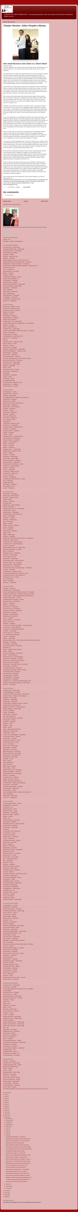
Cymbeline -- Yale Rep (8, 410)
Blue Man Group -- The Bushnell (10, 918)
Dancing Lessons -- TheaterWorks (11, 512)
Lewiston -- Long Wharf (8, 432)
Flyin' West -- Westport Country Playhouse (13, 241)
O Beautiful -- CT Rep (8, 758)
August (8, 1126)
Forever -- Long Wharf (8, 527)
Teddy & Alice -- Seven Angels (10, 868)
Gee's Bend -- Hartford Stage (10, 1009)
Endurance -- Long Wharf (9, 517)
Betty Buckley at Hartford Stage (10, 1066)
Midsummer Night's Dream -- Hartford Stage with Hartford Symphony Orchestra (21, 640)
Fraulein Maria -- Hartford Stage (10, 827)
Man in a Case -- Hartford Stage (10, 745)
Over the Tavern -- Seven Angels (10, 857)
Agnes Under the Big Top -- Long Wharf (12, 909)
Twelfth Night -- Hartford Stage (10, 795)
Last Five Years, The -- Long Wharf (11, 632)
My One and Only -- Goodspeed (10, 949)
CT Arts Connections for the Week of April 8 (16, 1167)
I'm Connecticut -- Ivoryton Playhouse (11, 627)
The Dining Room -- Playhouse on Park (12, 571)
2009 (6, 1196)
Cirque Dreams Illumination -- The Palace (12, 998)
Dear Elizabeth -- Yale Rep (9, 719)
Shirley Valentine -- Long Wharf (10, 959)
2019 (6, 1104)
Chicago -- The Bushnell (8, 712)
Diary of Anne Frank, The (9, 267)
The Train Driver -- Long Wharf (10, 971)
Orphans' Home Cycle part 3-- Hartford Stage (13, 1025)
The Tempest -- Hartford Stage (10, 884)
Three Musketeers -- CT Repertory (11, 677)
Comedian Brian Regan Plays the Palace (15, 1151)
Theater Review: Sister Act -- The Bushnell (15, 1153)
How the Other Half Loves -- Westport (12, 1077)
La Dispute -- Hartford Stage (9, 630)
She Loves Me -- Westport (9, 1033)
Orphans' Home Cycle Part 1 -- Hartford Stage (13, 1022)
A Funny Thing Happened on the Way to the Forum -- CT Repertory (18, 592)
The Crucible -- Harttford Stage (10, 875)
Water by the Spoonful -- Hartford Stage (12, 899)
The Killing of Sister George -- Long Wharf (13, 786)
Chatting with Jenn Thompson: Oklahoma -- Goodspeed (16, 263)
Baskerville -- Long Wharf (9, 258)
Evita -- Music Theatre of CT (9, 416)
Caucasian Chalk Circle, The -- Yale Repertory (13, 508)
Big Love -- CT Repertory (9, 603)
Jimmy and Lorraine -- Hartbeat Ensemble (13, 427)
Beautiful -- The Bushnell (9, 312)
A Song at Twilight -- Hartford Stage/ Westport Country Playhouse (18, 595)
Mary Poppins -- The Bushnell (10, 749)
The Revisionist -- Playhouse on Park (11, 299)
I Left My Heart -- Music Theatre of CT (12, 831)
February (8, 1186)
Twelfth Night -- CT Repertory (10, 484)
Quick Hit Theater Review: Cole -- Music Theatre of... (18, 1140)
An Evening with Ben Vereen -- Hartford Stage (13, 910)
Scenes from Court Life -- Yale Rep (11, 369)
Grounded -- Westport (8, 275)
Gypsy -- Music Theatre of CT (10, 327)
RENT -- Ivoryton (7, 367)
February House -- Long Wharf (10, 825)
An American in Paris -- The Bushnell (11, 310)
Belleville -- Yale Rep (8, 816)
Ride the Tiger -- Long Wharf (9, 766)
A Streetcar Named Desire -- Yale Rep (12, 597)
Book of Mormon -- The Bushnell (10, 606)
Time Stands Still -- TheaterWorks (11, 679)
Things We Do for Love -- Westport (11, 577)
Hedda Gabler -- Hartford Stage (10, 731)
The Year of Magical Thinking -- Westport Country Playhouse (17, 792)
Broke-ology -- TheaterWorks (10, 922)
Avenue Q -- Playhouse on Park (10, 256)
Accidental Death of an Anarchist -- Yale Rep (13, 599)
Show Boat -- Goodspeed (9, 864)
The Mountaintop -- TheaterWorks (11, 788)
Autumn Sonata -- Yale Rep (9, 914)
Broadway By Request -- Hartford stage (12, 996)
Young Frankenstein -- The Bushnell (11, 1055)
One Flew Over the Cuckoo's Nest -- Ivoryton (13, 953)
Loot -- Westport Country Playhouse (11, 634)
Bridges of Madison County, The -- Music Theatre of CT (16, 260)
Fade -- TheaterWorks (8, 269)
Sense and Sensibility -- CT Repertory (12, 460)
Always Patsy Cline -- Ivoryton (10, 808)
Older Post (44, 201)
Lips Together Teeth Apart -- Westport (11, 840)
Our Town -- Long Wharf (8, 545)
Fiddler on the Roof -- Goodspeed (11, 525)
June (7, 1130)
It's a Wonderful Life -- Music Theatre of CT (13, 336)
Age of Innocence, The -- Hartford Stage (12, 250)
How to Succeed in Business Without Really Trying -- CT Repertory (18, 330)
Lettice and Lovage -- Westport (10, 282)
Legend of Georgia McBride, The (10, 278)
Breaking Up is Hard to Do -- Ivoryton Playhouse (14, 706)
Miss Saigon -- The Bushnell (9, 642)
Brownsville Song (7, 503)
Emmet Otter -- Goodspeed (9, 1005)
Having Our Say (6, 421)
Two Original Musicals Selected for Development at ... (18, 1179)
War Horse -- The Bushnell (9, 684)
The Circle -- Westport (8, 871)
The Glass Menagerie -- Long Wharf (11, 1085)
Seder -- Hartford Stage (8, 293)
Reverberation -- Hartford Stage (10, 558)
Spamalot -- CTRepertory (9, 467)
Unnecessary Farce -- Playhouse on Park (12, 382)
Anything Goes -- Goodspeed (10, 399)
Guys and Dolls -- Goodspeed (10, 530)
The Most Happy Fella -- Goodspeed (11, 671)
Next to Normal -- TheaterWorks (10, 354)
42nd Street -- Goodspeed (9, 1061)
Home (26, 201)
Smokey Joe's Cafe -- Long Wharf (11, 662)
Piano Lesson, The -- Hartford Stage (11, 362)
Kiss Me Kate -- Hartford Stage (10, 540)
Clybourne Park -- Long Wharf (10, 714)
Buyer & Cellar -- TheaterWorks (10, 404)
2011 (6, 1192)
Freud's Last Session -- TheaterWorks (12, 619)
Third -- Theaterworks (8, 480)
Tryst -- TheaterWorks (8, 793)
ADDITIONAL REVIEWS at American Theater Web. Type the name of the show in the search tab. (25, 1088)
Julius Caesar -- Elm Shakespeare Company (13, 629)
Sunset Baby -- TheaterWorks (10, 375)
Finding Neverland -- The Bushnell (11, 271)
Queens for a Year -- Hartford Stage (11, 364)
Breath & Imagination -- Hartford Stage (12, 708)
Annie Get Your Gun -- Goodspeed (11, 992)
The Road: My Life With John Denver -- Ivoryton (14, 478)
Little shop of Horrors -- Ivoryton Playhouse (13, 436)
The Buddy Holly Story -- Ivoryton (11, 964)
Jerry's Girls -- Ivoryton (8, 1012)
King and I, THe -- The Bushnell (10, 338)
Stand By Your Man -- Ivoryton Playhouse (12, 564)
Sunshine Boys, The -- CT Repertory (11, 565)
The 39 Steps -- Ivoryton (8, 378)
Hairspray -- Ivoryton (8, 725)
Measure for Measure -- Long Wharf (11, 440)
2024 (6, 1096)
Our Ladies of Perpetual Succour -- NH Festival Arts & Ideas (17, 358)
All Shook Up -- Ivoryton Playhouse (11, 495)
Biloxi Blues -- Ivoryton (8, 314)
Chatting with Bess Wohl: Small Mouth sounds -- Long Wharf (17, 262)
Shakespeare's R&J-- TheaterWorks (11, 1031)
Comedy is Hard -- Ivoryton (9, 510)
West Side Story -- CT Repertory (10, 384)
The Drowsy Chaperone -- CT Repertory (12, 667)
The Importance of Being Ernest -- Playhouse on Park (15, 573)
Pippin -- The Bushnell (8, 551)
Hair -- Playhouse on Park (9, 419)
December (8, 1118)
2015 (6, 1112)
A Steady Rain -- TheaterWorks (10, 907)
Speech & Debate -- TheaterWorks (11, 1081)
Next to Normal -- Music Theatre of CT (12, 755)
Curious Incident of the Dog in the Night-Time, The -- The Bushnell (18, 323)
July (7, 1128)
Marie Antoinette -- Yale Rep (9, 747)
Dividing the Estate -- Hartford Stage (11, 1072)
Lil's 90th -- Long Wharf (8, 1014)
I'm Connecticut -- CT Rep (9, 832)
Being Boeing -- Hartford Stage (10, 812)
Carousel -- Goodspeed (8, 710)
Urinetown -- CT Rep (8, 975)
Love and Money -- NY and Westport (11, 438)
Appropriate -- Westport (8, 254)
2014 (6, 1115)
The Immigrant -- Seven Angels (10, 784)
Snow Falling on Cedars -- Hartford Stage (12, 960)
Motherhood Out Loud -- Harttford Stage (12, 1018)
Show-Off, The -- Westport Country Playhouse (13, 660)
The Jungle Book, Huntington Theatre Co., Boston (14, 669)
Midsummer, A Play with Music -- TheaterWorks (14, 349)
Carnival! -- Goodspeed (8, 923)
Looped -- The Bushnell (8, 743)
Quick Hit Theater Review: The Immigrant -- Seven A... (18, 1159)
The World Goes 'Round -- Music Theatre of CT (14, 575)
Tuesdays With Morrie (8, 482)
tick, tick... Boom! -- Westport (9, 1087)
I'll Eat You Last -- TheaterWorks (10, 425)
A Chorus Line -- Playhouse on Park (11, 308)
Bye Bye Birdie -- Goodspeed (10, 315)
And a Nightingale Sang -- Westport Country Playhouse (16, 397)
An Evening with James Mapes (10, 252)
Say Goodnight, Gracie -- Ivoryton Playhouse (13, 560)
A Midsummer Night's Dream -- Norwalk (12, 1064)
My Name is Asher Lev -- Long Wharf (11, 853)
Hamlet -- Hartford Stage (9, 534)
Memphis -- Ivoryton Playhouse (10, 441)
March (7, 1184)
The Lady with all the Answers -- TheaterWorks (14, 1048)
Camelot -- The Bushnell (8, 506)
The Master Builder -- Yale (9, 1049)
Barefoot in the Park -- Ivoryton (10, 810)
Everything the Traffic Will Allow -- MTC (12, 933)
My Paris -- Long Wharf (8, 445)
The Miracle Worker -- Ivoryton (10, 1051)
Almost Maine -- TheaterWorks (10, 699)
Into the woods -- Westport (9, 834)
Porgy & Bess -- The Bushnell (10, 955)
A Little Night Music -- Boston (10, 391)
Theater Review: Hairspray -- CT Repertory (16, 1136)
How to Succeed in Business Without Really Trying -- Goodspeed (18, 944)
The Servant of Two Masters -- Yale (11, 1053)
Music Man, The (7, 647)
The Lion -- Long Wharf (8, 475)
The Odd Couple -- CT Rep (9, 790)
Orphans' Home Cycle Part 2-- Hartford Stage (13, 1023)
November (8, 1120)
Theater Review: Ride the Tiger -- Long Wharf (16, 1171)
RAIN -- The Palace (7, 764)
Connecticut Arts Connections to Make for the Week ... (18, 1175)
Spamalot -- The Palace (8, 962)
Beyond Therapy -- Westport (9, 916)
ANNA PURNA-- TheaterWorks (10, 493)
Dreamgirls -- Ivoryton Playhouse (10, 614)
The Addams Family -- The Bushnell (11, 870)
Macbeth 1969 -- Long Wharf (9, 842)
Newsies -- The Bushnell (8, 447)
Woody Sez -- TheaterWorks (9, 582)
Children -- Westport (7, 1068)
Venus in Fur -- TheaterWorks (10, 797)
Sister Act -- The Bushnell (9, 775)
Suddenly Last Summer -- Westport (11, 866)
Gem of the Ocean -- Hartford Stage (11, 936)
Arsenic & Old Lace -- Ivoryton (10, 912)
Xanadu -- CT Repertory (8, 488)
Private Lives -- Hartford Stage (10, 554)
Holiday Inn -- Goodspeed (9, 536)
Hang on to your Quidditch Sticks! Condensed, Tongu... (18, 1155)
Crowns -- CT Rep (7, 1070)
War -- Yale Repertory (8, 578)
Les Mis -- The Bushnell (8, 838)
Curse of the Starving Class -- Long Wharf (13, 718)
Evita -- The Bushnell (8, 521)
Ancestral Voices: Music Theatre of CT (12, 705)
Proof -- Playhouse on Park (9, 556)
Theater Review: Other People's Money (15, 1142)
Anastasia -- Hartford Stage (9, 395)
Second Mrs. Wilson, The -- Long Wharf (12, 562)
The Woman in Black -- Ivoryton (10, 892)
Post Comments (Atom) (14, 204)
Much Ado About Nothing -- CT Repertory (12, 645)
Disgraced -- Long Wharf (9, 414)
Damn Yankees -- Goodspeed (10, 612)
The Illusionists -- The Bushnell (10, 473)
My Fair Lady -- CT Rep (8, 851)
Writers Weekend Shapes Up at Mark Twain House (17, 1173)
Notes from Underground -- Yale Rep (11, 1079)
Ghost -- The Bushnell (8, 529)
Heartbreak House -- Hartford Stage (11, 328)
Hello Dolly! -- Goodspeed (9, 623)
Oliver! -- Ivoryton (7, 760)
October (8, 1122)
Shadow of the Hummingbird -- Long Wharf (13, 658)
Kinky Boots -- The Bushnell (9, 428)
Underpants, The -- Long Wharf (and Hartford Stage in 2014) (17, 680)
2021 (6, 1100)
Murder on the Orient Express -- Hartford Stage (14, 284)
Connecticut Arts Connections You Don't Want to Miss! (18, 1146)
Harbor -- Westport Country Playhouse (12, 729)
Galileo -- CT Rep (7, 1007)
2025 (6, 1094)
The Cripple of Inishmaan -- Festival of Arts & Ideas (15, 873)
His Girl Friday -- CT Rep (9, 732)
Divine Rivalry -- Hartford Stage (10, 929)
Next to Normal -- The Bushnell (10, 951)
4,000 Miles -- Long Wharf (9, 588)
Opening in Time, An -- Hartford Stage (12, 449)
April (7, 1135)
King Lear (5, 339)
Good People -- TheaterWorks (10, 417)
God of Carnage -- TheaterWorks (10, 938)
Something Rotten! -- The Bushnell (11, 295)
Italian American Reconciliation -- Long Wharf (13, 947)
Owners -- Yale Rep (7, 651)
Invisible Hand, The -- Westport (10, 334)
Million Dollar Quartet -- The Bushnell (11, 751)
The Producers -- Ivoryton (9, 879)
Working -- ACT (6, 239)
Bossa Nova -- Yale (7, 920)
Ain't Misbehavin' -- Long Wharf (10, 805)
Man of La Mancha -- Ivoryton (10, 343)
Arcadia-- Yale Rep (7, 499)
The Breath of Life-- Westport (10, 1044)
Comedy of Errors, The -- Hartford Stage (12, 321)
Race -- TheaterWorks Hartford (10, 858)
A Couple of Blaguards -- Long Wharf (11, 692)
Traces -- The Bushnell (8, 895)
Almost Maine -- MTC (8, 807)
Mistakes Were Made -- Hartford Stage (12, 1016)
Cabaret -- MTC (6, 818)
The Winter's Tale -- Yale (8, 890)
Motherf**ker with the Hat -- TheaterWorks (13, 849)
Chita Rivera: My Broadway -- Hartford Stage (13, 925)
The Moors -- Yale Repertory (9, 477)
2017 (6, 1108)
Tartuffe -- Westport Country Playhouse (12, 780)
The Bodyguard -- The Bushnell (10, 297)
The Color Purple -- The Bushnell (10, 1083)
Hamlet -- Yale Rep (7, 727)
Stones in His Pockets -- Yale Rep (11, 779)
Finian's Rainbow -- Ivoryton (9, 934)
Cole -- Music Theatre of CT (9, 716)
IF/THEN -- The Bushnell (9, 332)
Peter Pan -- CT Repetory (9, 454)
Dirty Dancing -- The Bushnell (10, 412)
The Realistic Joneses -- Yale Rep (11, 881)
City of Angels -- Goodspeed (9, 821)
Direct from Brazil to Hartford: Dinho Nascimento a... (18, 1144)
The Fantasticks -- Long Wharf (10, 1046)
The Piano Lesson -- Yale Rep (10, 970)
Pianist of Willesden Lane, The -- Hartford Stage (14, 547)
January (8, 1188)
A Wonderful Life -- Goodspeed (10, 393)
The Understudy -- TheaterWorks (10, 886)
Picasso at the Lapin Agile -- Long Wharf (12, 549)
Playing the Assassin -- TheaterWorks (12, 553)
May (7, 1133)
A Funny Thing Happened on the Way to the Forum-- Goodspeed (18, 988)
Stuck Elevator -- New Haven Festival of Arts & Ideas (15, 664)
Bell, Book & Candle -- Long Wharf (11, 814)
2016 (6, 1110)
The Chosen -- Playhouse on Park (11, 471)
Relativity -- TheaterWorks (9, 365)
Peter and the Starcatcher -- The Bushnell (12, 653)
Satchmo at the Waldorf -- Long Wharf (12, 771)
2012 (6, 1190)
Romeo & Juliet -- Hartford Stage (10, 458)
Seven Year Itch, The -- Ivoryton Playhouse (13, 656)
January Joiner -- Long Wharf (10, 738)
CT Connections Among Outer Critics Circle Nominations (19, 1148)
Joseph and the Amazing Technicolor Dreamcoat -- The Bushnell (18, 538)
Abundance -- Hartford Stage (10, 697)
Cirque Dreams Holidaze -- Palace (11, 927)
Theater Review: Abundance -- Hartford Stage (16, 1157)
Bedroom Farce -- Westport (9, 401)
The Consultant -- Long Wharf (10, 666)
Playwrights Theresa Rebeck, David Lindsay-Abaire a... (18, 1138)
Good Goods (6, 829)
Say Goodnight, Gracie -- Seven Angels (12, 773)
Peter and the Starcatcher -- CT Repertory (13, 360)
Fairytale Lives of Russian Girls (10, 616)
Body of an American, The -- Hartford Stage (13, 403)
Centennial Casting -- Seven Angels (11, 820)
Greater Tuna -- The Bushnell (10, 1075)
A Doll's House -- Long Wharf (10, 986)
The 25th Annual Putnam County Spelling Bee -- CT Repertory (17, 567)
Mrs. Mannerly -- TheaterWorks (10, 643)
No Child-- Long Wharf (8, 1020)
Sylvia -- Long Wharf (8, 1038)
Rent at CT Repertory (8, 957)
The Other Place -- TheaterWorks (11, 673)
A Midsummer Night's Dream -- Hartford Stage (13, 249)
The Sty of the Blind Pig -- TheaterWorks (12, 882)
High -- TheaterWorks (8, 942)
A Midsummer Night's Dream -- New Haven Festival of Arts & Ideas (18, 593)
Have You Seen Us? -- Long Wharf (11, 1011)
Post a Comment (9, 195)
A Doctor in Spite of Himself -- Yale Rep (12, 803)
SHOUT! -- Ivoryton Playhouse (10, 654)
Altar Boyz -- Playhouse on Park (10, 497)
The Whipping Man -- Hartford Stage (11, 888)
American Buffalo (7, 990)
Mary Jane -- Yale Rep (8, 345)
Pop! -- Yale (6, 1027)
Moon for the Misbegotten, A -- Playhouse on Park (14, 351)
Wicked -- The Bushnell (8, 580)
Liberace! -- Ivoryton (7, 434)
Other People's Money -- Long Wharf (11, 356)
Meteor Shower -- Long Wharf (10, 347)
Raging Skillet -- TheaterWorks (10, 287)
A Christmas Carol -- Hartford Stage (11, 247)
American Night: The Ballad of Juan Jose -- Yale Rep (15, 703)
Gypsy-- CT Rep (7, 532)
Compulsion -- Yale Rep (8, 999)
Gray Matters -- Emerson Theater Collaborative (14, 940)
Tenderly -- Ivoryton (7, 376)
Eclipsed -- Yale (6, 1003)
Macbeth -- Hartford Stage (9, 638)
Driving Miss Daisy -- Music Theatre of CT (12, 514)
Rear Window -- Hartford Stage (10, 456)
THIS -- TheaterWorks (8, 973)
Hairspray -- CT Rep (7, 723)
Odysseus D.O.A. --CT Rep (9, 855)
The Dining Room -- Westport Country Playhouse (14, 782)
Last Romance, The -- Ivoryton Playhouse (12, 543)
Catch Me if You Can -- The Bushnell (11, 608)
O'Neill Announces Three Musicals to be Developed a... (18, 1163)
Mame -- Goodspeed (8, 844)
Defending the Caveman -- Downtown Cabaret (14, 823)
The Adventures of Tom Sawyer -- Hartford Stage (14, 1042)
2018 (6, 1106)
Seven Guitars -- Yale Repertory (10, 371)
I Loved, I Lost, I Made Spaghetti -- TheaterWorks (14, 734)
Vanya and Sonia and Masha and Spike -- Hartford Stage (16, 682)
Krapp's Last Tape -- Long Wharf (10, 836)
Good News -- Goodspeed (9, 721)
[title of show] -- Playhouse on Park (11, 306)
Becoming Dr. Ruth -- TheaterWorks (11, 601)
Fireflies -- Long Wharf (8, 273)
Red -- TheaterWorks (8, 860)
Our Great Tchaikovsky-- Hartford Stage (12, 286)
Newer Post (7, 201)
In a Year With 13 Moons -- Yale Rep (11, 736)
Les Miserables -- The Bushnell (10, 280)
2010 (6, 1194)
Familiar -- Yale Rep (7, 523)
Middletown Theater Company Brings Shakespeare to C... (19, 1177)
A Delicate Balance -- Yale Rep (10, 905)
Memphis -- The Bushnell (9, 845)
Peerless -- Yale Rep (8, 452)
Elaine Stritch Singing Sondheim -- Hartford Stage (14, 931)
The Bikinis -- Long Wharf (9, 569)
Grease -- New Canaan (8, 621)
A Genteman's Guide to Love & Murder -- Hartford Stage (16, 694)
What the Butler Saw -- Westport (10, 386)
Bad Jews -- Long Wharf (8, 501)
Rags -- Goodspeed (7, 289)
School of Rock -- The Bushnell (10, 291)
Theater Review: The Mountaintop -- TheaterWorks (17, 1169)
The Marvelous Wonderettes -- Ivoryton (12, 877)
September (8, 1124)
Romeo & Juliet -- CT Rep (9, 768)
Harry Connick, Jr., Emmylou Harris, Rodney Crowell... (18, 1161)
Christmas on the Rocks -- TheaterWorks (12, 610)
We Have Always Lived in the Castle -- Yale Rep (14, 977)
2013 (6, 1117)
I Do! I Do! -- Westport (8, 946)
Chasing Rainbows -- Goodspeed (11, 317)
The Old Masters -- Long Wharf (10, 968)
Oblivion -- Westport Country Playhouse (12, 649)
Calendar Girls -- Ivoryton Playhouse (11, 406)
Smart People (6, 373)
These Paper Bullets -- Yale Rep (10, 675)
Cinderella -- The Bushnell (9, 408)
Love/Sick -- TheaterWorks (9, 636)
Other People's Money (8, 762)
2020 (6, 1102)
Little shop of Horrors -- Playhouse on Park (13, 341)
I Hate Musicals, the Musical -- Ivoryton (12, 276)
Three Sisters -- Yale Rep (9, 894)
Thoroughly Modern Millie (9, 380)
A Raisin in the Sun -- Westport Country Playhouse (14, 695)
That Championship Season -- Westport (12, 1040)
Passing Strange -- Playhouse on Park (12, 451)
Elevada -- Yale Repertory (9, 516)
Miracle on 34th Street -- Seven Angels (12, 753)
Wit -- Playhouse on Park (9, 486)
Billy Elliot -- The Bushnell (9, 605)
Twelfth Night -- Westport (9, 897)
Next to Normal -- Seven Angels (10, 756)
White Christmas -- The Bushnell (10, 979)
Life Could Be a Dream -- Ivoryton (11, 742)
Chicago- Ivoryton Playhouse (10, 319)
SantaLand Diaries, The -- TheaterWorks (12, 769)
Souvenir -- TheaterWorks (9, 1036)
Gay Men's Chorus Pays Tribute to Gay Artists (16, 1181)
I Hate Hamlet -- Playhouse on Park (11, 423)
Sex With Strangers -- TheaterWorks (11, 462)
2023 (6, 1098)
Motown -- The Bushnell (8, 443)
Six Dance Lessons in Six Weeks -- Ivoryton (13, 464)
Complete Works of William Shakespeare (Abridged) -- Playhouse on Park (20, 265)
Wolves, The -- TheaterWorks (10, 300)
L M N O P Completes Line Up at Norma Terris (16, 1165)
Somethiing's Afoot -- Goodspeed (10, 777)
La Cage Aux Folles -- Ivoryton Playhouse (12, 541)
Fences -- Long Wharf (8, 618)
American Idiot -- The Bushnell (10, 701)
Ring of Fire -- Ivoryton (8, 862)
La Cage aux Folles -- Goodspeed (11, 430)
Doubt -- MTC (6, 1001)
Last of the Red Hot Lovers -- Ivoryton (12, 740)
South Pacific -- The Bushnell (10, 1035)
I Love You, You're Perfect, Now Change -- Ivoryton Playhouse (17, 625)
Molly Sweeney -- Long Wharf (10, 847)
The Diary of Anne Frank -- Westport (11, 966)
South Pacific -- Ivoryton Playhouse (11, 465)
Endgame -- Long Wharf (8, 325)
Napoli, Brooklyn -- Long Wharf (10, 352)
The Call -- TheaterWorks (9, 469)
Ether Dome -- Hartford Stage (10, 519)
